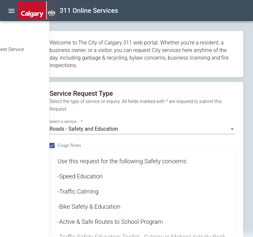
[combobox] (166, 137)
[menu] (11, 10)
